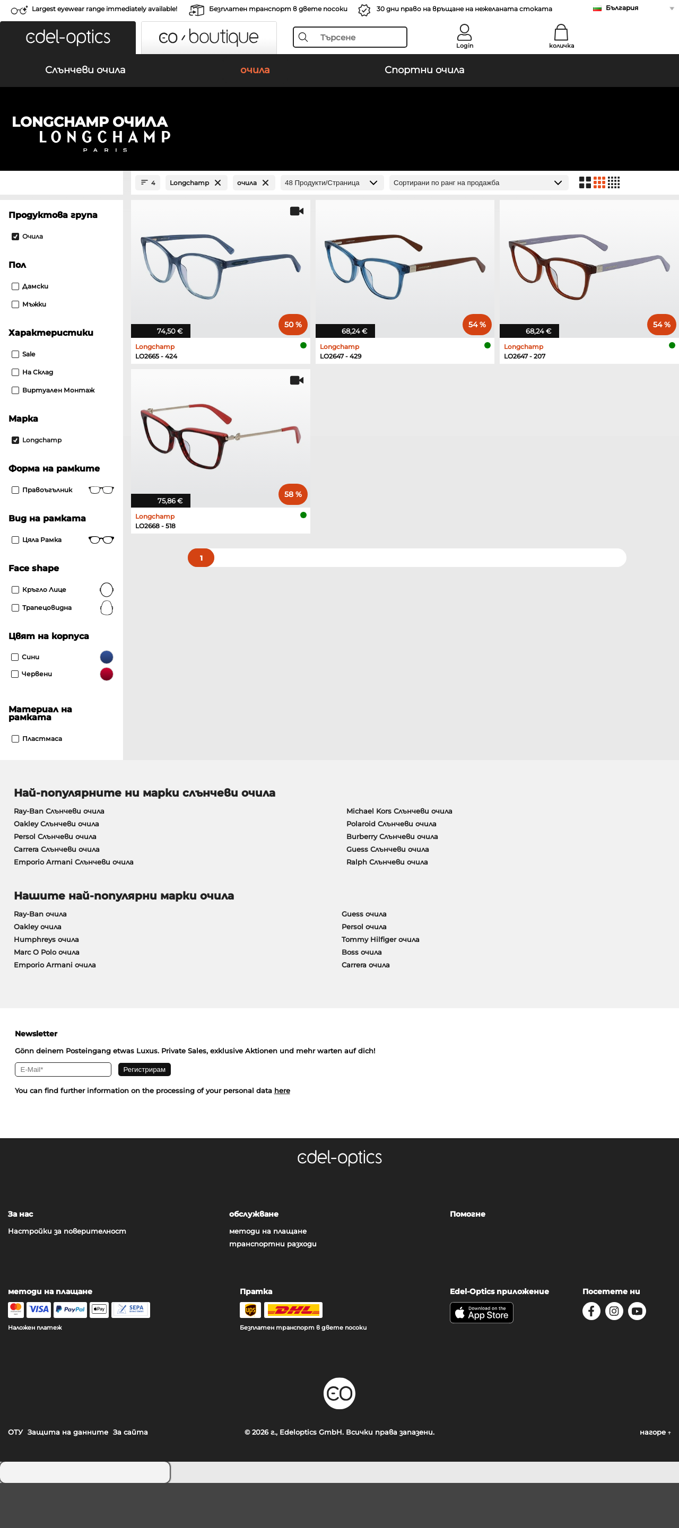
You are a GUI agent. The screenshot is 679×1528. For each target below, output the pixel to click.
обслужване (253, 1259)
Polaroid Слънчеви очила (391, 869)
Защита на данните (68, 1477)
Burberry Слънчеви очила (392, 881)
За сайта (130, 1477)
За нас (20, 1259)
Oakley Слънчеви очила (56, 869)
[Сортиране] (479, 228)
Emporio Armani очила (55, 1010)
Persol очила (364, 971)
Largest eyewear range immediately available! (104, 9)
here (282, 1135)
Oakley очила (38, 971)
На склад (32, 417)
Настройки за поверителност (67, 1276)
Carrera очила (366, 1010)
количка (561, 45)
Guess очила (364, 959)
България (622, 8)
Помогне (467, 1259)
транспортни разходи (273, 1289)
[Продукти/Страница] (332, 228)
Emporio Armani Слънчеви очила (74, 907)
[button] (68, 37)
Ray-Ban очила (40, 959)
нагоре (655, 1477)
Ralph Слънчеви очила (387, 907)
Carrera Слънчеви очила (57, 894)
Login (464, 45)
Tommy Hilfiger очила (381, 984)
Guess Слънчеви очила (387, 894)
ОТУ (15, 1477)
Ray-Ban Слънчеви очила (59, 856)
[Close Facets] (61, 228)
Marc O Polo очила (47, 997)
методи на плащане (268, 1276)
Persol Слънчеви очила (55, 881)
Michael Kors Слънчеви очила (399, 856)
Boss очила (362, 997)
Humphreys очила (46, 984)
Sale (23, 399)
